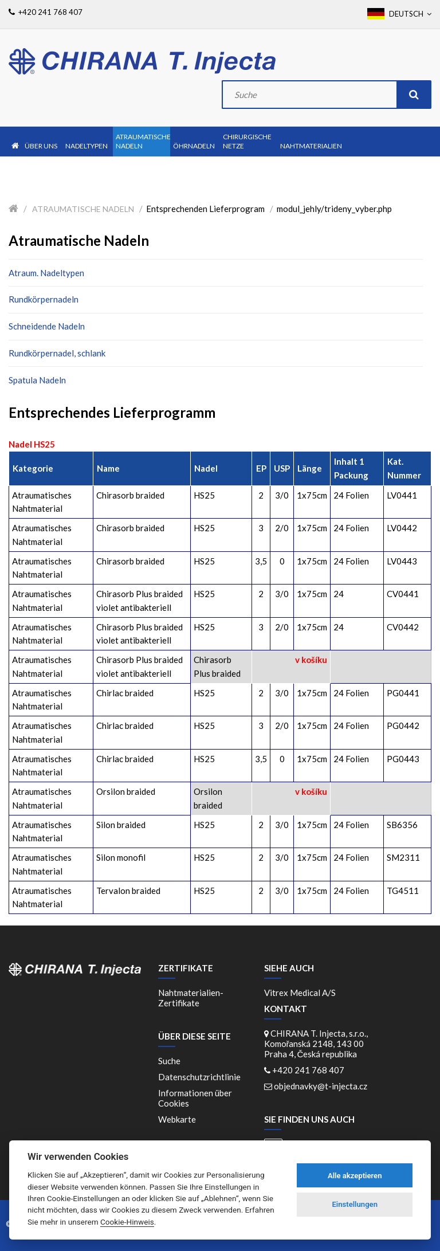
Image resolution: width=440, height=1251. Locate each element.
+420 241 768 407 (308, 1070)
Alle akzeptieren (355, 1175)
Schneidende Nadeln (47, 326)
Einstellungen (355, 1204)
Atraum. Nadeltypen (46, 273)
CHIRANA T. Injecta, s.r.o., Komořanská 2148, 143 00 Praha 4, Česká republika (316, 1043)
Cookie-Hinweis (127, 1221)
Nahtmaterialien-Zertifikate (190, 997)
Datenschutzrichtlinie (199, 1077)
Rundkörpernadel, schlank (57, 353)
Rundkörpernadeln (43, 299)
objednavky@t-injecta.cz (320, 1086)
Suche (169, 1061)
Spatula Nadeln (37, 380)
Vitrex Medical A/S (300, 992)
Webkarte (177, 1119)
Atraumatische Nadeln (83, 209)
